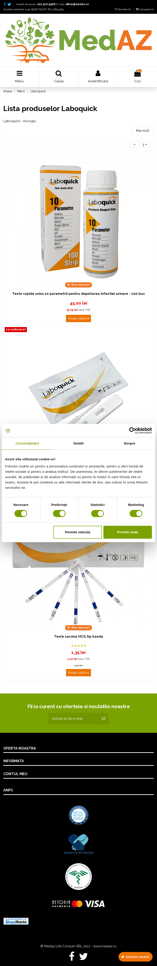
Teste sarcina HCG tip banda (78, 637)
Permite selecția (77, 532)
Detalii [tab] (78, 443)
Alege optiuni (78, 318)
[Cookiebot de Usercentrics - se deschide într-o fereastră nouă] (132, 430)
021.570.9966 (46, 4)
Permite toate (127, 532)
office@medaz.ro (77, 4)
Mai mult (142, 131)
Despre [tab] (129, 443)
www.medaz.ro (105, 946)
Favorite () (123, 9)
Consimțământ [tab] (27, 443)
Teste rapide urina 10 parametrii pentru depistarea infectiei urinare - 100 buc (78, 294)
